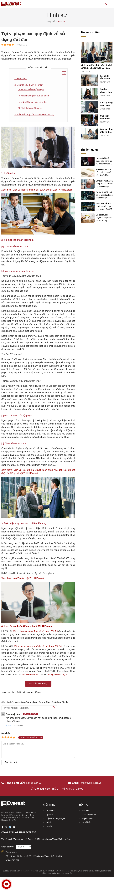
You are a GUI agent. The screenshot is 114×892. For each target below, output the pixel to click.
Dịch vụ (49, 813)
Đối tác (49, 821)
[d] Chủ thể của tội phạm (30, 109)
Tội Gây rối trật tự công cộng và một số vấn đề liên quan (103, 172)
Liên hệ (49, 825)
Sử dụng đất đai (33, 693)
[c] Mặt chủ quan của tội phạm (33, 102)
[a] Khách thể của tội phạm (31, 89)
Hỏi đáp (85, 810)
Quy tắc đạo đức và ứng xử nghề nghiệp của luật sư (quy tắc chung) (106, 130)
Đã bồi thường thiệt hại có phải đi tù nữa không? (104, 217)
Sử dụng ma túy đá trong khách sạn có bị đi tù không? (104, 183)
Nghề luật (86, 821)
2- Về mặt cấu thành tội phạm (29, 85)
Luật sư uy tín (66, 872)
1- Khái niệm (20, 78)
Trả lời (8, 726)
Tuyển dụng (87, 817)
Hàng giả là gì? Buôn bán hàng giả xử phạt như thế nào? (104, 161)
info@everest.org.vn (91, 782)
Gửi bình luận (11, 763)
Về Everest (50, 810)
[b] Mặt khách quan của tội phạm (34, 96)
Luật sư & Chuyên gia (55, 817)
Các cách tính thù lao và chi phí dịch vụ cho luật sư (106, 117)
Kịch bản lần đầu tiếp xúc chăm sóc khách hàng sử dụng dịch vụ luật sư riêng (106, 77)
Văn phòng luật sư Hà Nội (27, 870)
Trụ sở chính (11, 851)
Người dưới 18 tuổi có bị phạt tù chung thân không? (104, 194)
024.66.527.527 (12, 859)
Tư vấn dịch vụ (38, 684)
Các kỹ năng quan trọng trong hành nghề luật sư (106, 104)
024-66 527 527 (35, 782)
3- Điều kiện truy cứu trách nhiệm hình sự (35, 115)
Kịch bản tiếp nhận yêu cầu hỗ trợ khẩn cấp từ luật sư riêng (96, 66)
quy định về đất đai (16, 693)
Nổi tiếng (61, 870)
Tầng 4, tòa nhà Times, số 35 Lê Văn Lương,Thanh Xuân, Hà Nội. (34, 855)
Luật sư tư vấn (53, 872)
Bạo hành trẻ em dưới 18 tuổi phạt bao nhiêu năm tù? (104, 206)
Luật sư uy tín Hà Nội (47, 870)
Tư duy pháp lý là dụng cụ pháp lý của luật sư (106, 90)
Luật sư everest (9, 870)
